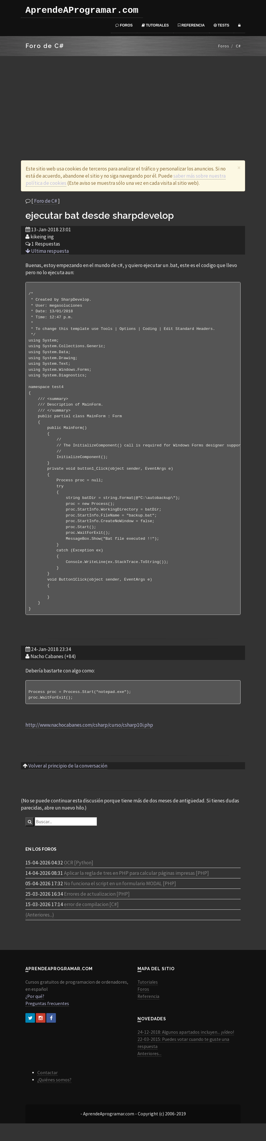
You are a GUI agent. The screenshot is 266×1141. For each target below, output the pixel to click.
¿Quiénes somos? (54, 1097)
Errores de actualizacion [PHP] (97, 911)
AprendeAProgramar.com (81, 10)
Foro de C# (45, 201)
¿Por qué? (34, 1014)
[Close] (239, 168)
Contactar (47, 1090)
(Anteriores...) (39, 932)
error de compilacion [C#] (91, 922)
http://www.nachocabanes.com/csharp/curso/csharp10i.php (89, 742)
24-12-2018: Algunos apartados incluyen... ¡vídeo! (185, 1049)
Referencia (191, 25)
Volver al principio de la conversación (67, 783)
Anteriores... (149, 1071)
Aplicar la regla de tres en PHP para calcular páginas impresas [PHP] (136, 890)
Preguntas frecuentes (47, 1021)
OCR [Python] (78, 880)
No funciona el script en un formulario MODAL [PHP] (120, 901)
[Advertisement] (133, 100)
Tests (221, 25)
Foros (124, 25)
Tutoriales (155, 25)
